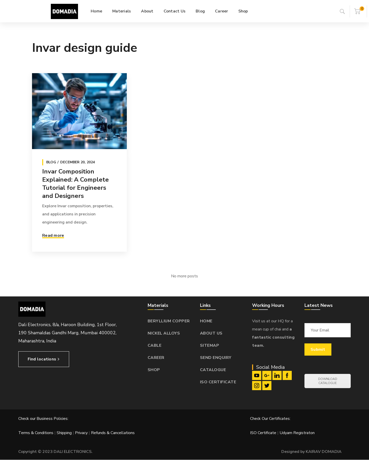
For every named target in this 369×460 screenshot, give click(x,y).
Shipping (64, 433)
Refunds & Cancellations (113, 433)
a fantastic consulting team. (273, 337)
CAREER (156, 357)
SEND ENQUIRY (216, 357)
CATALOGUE (213, 370)
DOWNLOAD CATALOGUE (327, 381)
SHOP (154, 370)
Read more (53, 235)
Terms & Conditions (35, 433)
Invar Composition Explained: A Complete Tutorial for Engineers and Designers (75, 183)
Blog (51, 162)
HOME (206, 321)
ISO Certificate (263, 433)
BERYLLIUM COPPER (169, 321)
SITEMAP (209, 345)
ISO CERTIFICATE (218, 382)
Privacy (81, 433)
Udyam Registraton (297, 433)
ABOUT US (211, 333)
